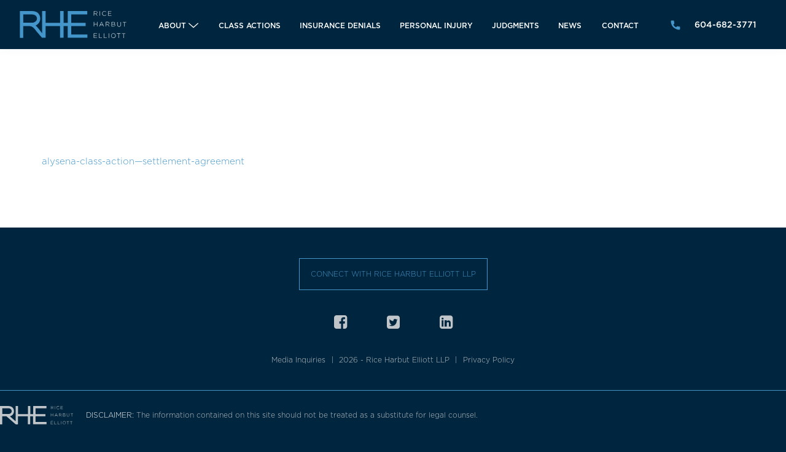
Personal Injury (436, 25)
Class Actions (250, 25)
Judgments (515, 25)
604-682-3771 (726, 24)
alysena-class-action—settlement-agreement (143, 161)
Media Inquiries (298, 359)
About (172, 25)
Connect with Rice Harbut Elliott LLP (393, 273)
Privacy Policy (489, 359)
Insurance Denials (340, 25)
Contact (620, 25)
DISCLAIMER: (111, 414)
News (570, 25)
